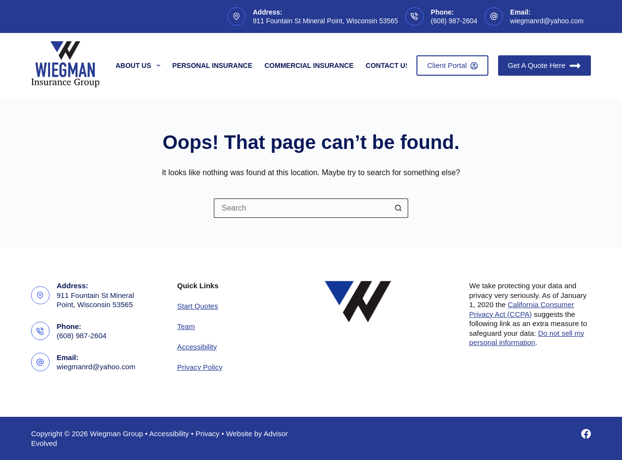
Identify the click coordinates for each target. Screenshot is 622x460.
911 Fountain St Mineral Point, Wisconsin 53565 (325, 21)
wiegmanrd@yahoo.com (547, 21)
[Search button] (398, 208)
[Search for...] (301, 208)
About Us (140, 65)
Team (186, 326)
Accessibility (197, 347)
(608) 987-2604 (454, 21)
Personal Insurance (213, 65)
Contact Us (388, 65)
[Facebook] (586, 434)
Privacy (207, 433)
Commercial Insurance (308, 65)
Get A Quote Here (544, 66)
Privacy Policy (200, 367)
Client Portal (452, 65)
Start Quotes (197, 306)
